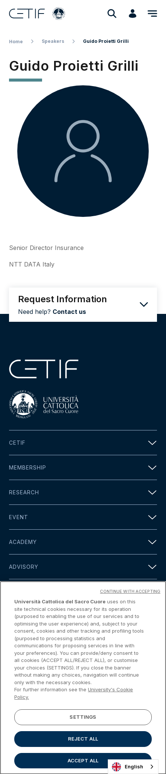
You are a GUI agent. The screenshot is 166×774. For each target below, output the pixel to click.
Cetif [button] (83, 442)
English (127, 766)
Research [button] (83, 492)
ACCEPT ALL (83, 763)
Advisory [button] (83, 566)
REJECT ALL (83, 741)
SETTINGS (82, 719)
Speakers (53, 41)
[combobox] (133, 766)
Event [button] (83, 517)
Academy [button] (83, 542)
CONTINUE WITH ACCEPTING (130, 594)
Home (16, 41)
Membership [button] (83, 467)
